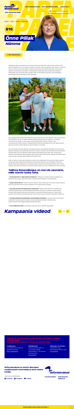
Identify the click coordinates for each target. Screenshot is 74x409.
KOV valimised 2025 (50, 7)
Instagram (18, 378)
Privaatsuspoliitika (50, 376)
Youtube (27, 378)
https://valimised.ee (12, 351)
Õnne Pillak (25, 21)
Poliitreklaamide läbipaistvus (63, 377)
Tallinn (12, 21)
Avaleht (7, 21)
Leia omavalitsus (32, 7)
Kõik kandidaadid (13, 55)
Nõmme (18, 21)
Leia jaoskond (32, 355)
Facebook (8, 378)
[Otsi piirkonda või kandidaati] (60, 11)
